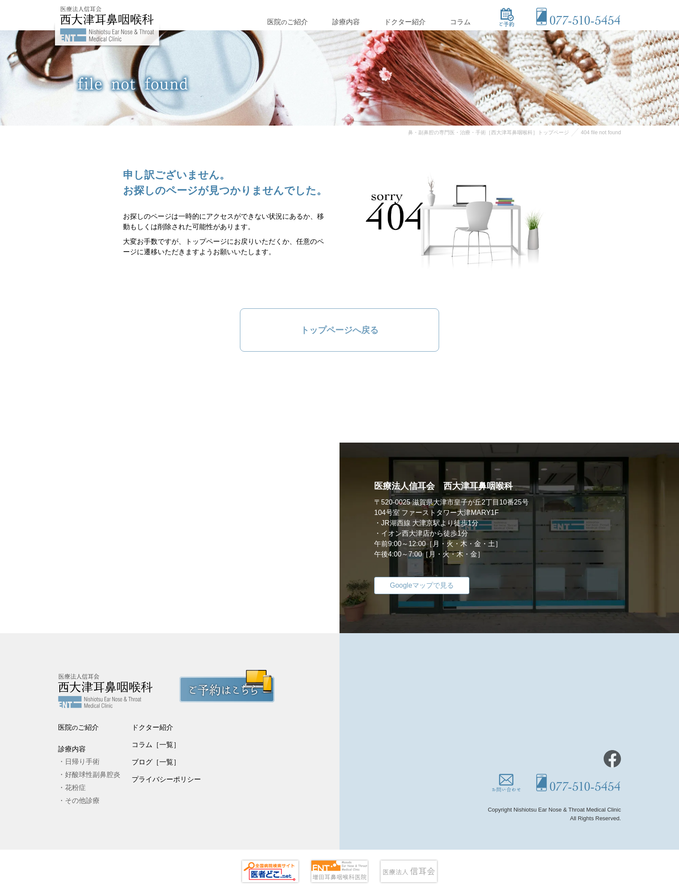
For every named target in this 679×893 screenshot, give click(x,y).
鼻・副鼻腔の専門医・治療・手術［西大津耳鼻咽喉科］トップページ (488, 132)
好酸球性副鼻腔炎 (92, 774)
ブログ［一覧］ (156, 762)
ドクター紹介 (405, 21)
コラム (460, 21)
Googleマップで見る (422, 585)
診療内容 (346, 21)
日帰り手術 (82, 761)
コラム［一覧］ (156, 744)
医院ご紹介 (287, 21)
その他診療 (82, 800)
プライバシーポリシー (166, 779)
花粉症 (75, 787)
